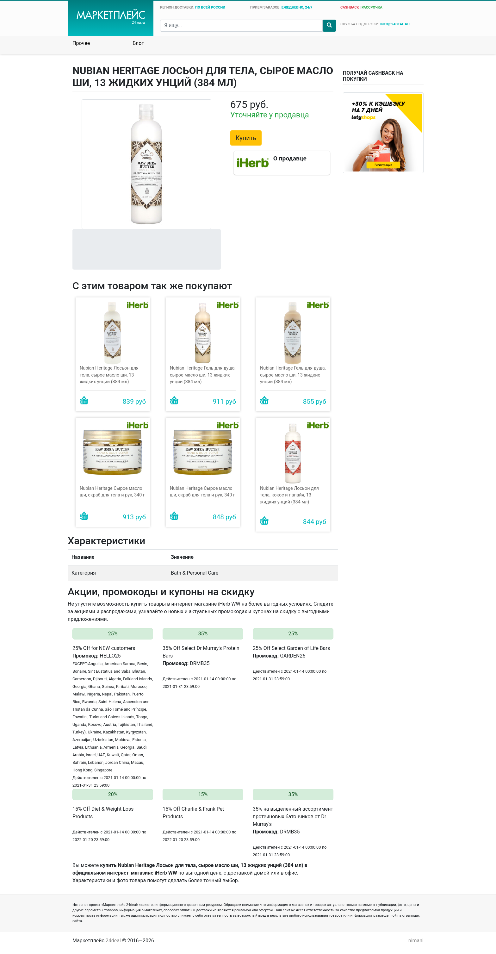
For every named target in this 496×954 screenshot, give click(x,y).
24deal (113, 941)
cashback (349, 7)
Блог (138, 43)
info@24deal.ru (395, 24)
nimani (416, 941)
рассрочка (372, 7)
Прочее (81, 43)
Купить (246, 138)
